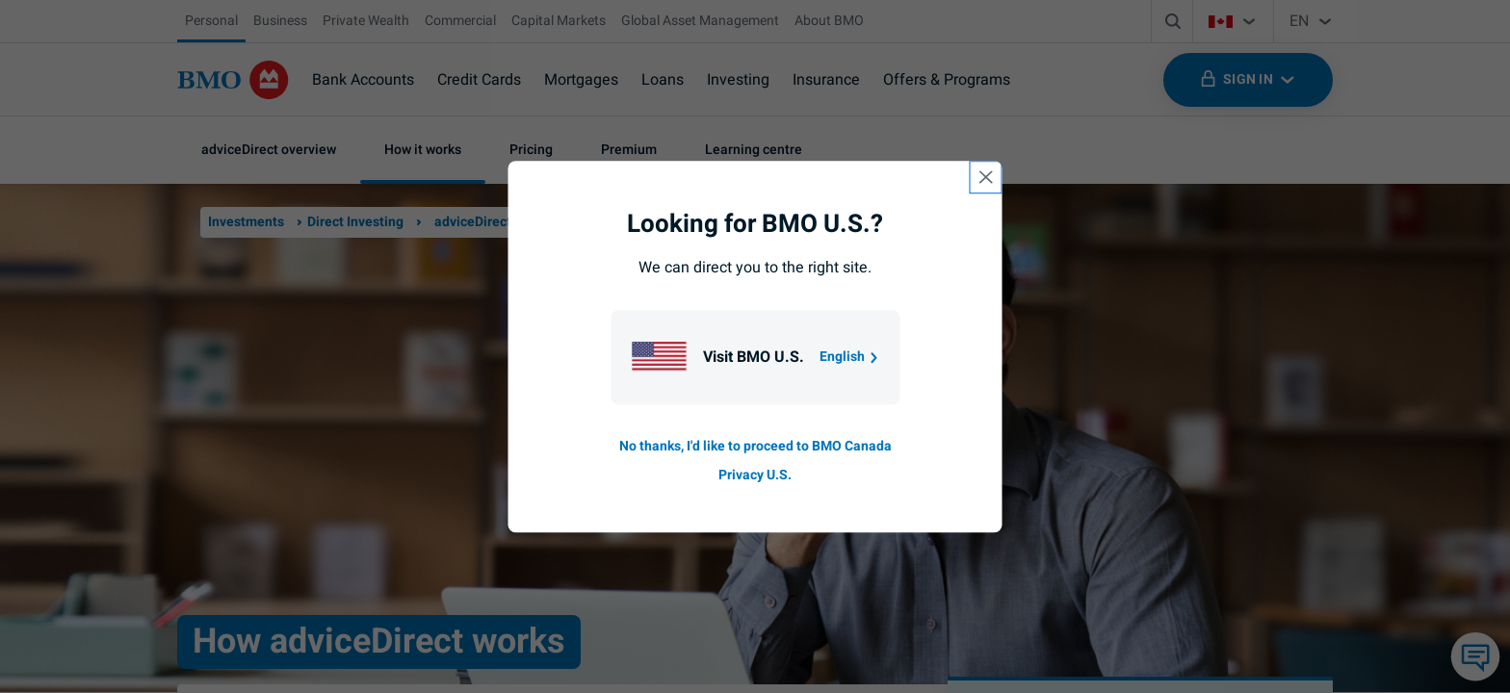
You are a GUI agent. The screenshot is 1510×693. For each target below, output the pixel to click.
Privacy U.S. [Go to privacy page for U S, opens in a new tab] (755, 475)
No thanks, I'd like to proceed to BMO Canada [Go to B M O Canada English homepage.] (755, 446)
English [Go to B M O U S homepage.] (850, 356)
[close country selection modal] (986, 177)
